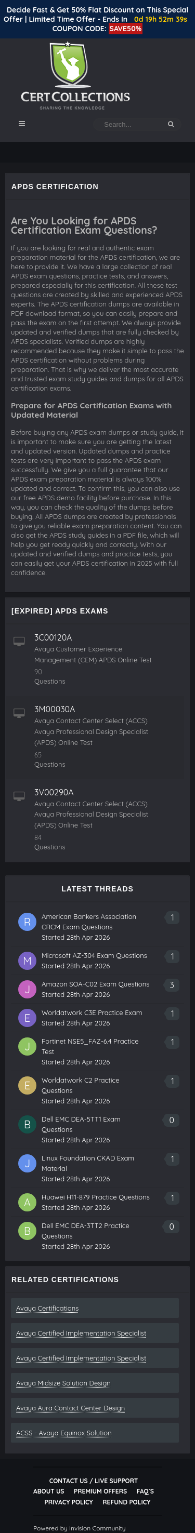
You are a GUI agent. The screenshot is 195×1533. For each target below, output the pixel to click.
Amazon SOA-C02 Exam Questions (95, 984)
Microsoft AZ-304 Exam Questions (94, 955)
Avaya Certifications (47, 1308)
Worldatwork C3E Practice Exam (92, 1012)
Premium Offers (100, 1491)
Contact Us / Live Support (93, 1481)
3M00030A (54, 709)
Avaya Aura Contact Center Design (70, 1408)
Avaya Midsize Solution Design (63, 1383)
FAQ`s (145, 1491)
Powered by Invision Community (79, 1528)
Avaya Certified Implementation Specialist (81, 1333)
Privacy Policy (69, 1502)
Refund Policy (126, 1502)
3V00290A (54, 792)
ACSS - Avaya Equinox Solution (64, 1433)
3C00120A (53, 637)
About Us (48, 1491)
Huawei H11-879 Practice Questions (96, 1197)
